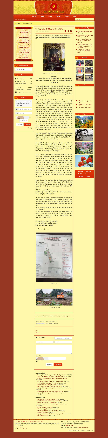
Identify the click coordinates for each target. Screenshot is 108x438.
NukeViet (76, 430)
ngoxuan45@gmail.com (83, 427)
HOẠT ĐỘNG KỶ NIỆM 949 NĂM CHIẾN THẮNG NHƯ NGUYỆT (84, 41)
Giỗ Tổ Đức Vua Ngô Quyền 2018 (85, 101)
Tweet (37, 332)
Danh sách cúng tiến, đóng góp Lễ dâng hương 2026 (85, 36)
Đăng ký (30, 128)
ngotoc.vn (22, 427)
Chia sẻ (37, 330)
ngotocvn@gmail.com (23, 428)
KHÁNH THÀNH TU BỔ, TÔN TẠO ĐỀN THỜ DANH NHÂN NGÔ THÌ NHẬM (84, 46)
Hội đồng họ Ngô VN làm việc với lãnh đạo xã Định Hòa (84, 32)
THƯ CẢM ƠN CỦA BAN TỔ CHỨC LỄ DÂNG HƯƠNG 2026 (84, 51)
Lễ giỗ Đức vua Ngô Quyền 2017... (84, 105)
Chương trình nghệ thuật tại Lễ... (84, 108)
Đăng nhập (27, 124)
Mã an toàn (39, 355)
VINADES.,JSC (89, 430)
